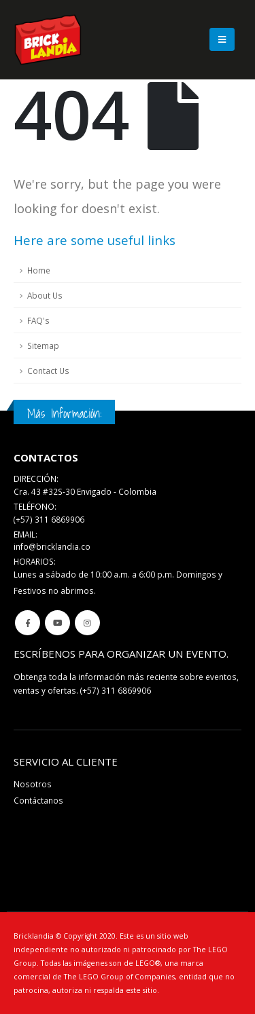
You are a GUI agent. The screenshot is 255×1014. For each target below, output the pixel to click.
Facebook (27, 622)
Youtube (57, 622)
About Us (45, 295)
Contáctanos (38, 800)
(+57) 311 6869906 (115, 690)
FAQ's (38, 320)
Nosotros (33, 783)
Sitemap (43, 345)
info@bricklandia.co (52, 546)
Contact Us (48, 370)
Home (38, 270)
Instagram (87, 622)
